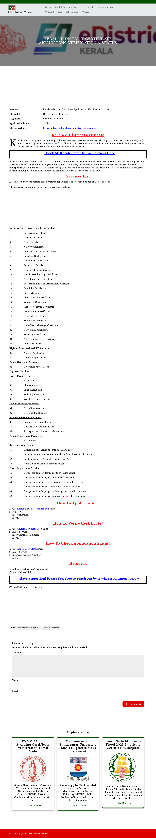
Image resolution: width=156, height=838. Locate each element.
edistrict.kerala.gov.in (28, 628)
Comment (18, 652)
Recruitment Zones (20, 12)
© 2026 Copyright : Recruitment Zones (28, 833)
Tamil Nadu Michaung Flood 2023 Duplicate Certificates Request (123, 745)
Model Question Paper (67, 7)
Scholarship (72, 12)
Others (85, 12)
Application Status (27, 549)
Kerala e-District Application (33, 508)
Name (15, 680)
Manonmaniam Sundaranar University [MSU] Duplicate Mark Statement (78, 746)
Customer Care (107, 7)
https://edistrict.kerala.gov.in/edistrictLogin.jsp (69, 128)
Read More (32, 805)
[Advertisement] (78, 89)
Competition (89, 7)
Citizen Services (53, 12)
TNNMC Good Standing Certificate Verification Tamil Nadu (33, 746)
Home (48, 7)
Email (15, 691)
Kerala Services (51, 628)
